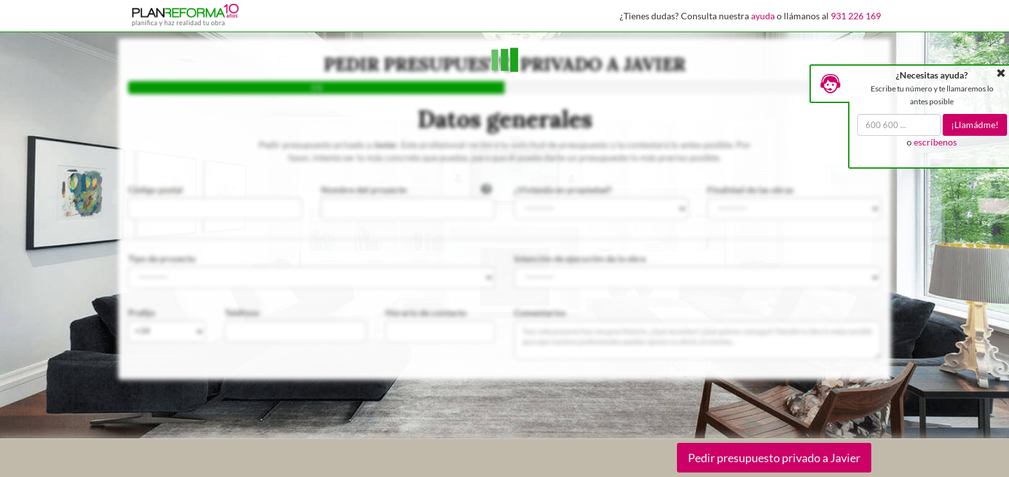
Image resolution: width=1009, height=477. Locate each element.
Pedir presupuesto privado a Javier (774, 458)
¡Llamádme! (975, 124)
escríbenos (935, 141)
